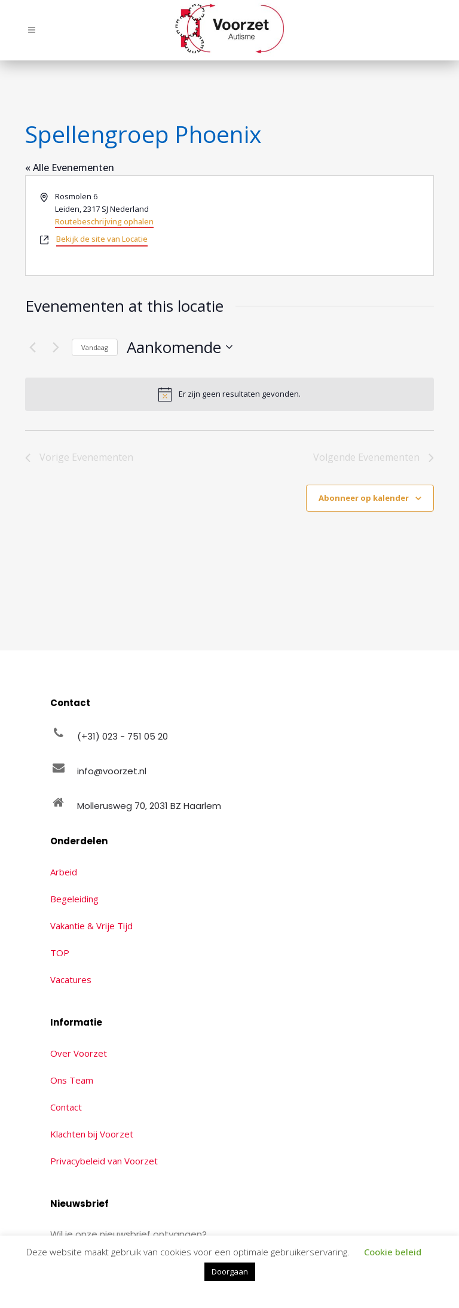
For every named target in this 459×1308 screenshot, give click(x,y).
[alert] (229, 394)
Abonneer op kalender (364, 497)
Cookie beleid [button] (392, 1252)
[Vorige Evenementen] (32, 347)
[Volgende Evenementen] (55, 347)
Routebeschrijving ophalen (104, 221)
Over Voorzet (78, 1053)
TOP (59, 953)
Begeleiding (74, 899)
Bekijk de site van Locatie (102, 238)
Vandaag (94, 347)
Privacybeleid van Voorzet (104, 1161)
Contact (66, 1107)
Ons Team (71, 1080)
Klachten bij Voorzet (91, 1134)
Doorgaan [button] (230, 1271)
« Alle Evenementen (69, 167)
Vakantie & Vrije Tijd (91, 926)
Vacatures (70, 979)
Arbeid (63, 872)
